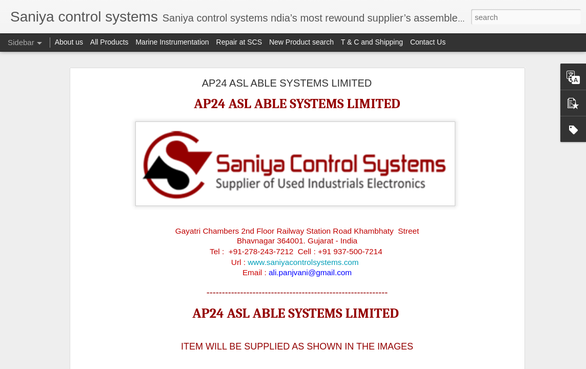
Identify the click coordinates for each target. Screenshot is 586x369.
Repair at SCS (239, 42)
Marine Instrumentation (172, 42)
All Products (109, 42)
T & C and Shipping (372, 42)
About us (69, 42)
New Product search (301, 42)
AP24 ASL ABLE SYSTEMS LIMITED (287, 82)
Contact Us (428, 42)
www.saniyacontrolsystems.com (303, 260)
